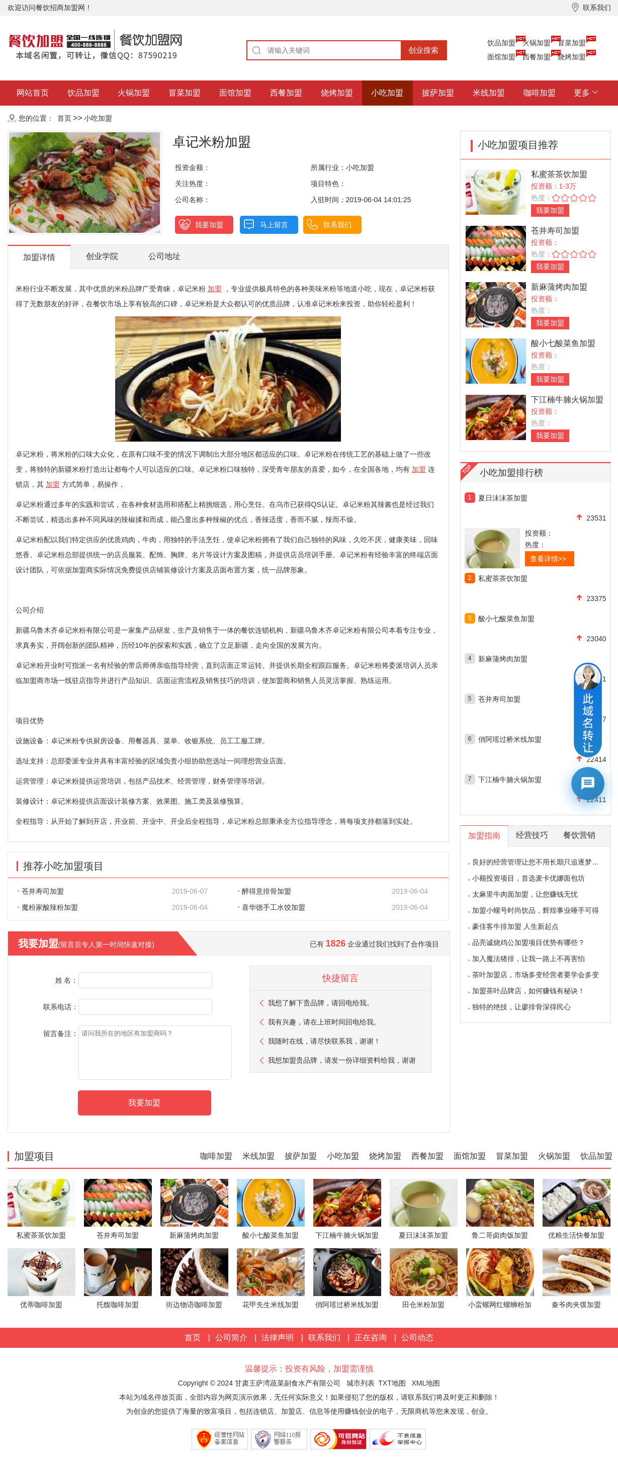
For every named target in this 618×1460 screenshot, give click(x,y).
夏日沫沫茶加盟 (502, 498)
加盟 (215, 289)
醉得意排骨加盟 (264, 891)
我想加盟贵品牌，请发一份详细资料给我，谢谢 (342, 1060)
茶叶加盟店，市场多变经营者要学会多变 (535, 975)
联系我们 (337, 225)
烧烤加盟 (572, 57)
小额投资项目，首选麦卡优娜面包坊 (528, 878)
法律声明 (277, 1337)
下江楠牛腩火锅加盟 (567, 399)
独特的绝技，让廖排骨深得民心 (521, 1007)
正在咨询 (371, 1337)
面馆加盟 (501, 57)
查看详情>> (548, 559)
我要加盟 (209, 225)
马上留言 (274, 225)
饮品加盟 (501, 43)
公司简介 (231, 1337)
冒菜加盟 (572, 43)
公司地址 (164, 256)
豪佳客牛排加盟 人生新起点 (515, 926)
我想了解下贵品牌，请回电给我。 (321, 1003)
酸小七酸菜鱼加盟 (563, 343)
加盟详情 (39, 257)
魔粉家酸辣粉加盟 (48, 907)
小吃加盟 (387, 93)
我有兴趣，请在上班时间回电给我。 (324, 1022)
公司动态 (417, 1337)
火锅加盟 (536, 43)
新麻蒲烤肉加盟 (559, 287)
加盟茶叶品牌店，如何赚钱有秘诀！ (528, 991)
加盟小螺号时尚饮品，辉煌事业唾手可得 (535, 910)
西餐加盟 (536, 57)
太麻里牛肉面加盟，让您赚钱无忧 (525, 894)
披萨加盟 (438, 93)
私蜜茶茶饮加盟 (559, 174)
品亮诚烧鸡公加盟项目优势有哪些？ (528, 942)
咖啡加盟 (539, 93)
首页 (64, 118)
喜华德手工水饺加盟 (271, 907)
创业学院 (102, 256)
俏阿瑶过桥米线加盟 (510, 739)
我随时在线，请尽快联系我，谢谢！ (324, 1041)
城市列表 (360, 1383)
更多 (582, 93)
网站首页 (33, 93)
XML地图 (425, 1383)
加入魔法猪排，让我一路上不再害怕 (528, 959)
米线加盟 (489, 93)
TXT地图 (391, 1383)
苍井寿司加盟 (41, 891)
